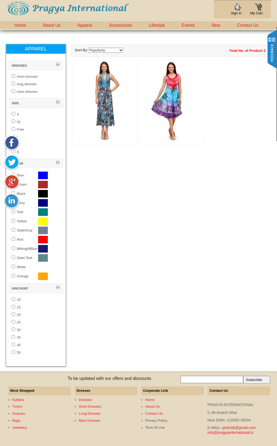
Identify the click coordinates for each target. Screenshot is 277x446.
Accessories (120, 25)
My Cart (256, 11)
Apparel (84, 25)
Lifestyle (157, 25)
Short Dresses (90, 406)
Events (188, 25)
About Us (52, 25)
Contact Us (247, 25)
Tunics (17, 406)
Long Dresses (90, 413)
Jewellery (19, 427)
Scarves (18, 413)
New (216, 25)
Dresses (85, 400)
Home (20, 25)
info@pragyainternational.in (231, 432)
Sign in (236, 13)
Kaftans (18, 400)
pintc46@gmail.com (239, 427)
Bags (16, 420)
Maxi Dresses (89, 420)
